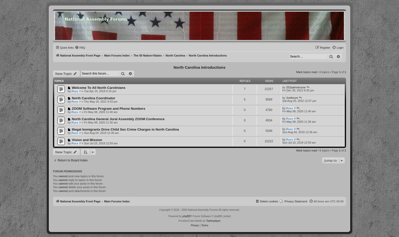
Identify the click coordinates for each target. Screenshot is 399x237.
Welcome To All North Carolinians (99, 88)
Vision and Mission (87, 140)
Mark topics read (306, 72)
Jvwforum (292, 97)
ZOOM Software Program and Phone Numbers (108, 108)
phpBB (186, 216)
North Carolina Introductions (199, 67)
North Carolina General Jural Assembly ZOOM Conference (118, 119)
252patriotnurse (296, 87)
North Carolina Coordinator (93, 98)
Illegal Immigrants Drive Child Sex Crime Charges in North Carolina (125, 129)
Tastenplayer (213, 220)
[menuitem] (80, 48)
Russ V (76, 91)
